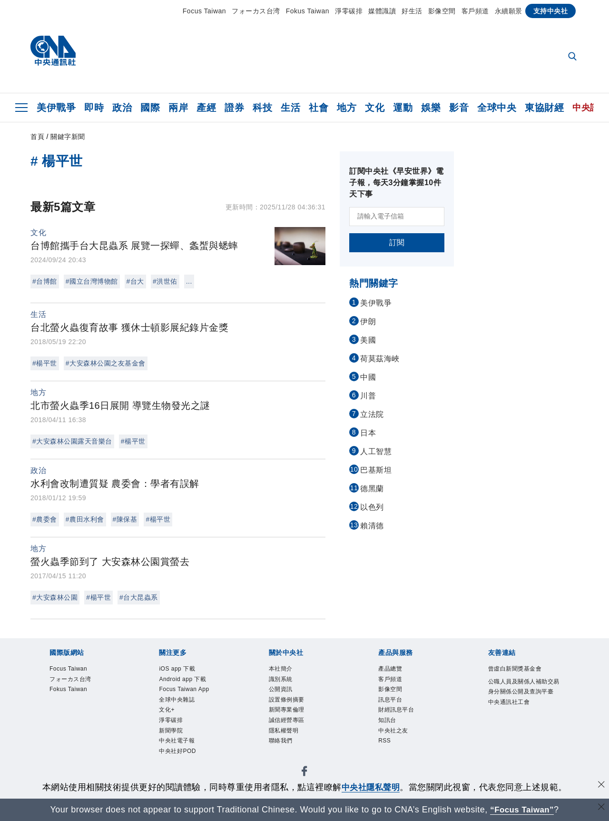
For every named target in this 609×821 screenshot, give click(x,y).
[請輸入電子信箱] (396, 216)
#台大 (135, 281)
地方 (346, 107)
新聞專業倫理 (289, 716)
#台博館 (44, 281)
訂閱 (397, 242)
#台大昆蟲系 (138, 597)
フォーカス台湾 (256, 11)
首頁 (37, 136)
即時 (94, 107)
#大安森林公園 (55, 597)
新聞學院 (173, 738)
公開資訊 (282, 692)
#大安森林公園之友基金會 (106, 363)
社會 (318, 107)
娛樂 (431, 107)
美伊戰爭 (56, 107)
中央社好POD (180, 762)
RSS (385, 750)
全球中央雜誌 (179, 704)
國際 (150, 107)
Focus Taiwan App (188, 692)
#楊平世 (44, 363)
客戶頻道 (475, 11)
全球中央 (496, 107)
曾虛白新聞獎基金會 (519, 669)
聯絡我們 (282, 750)
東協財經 (544, 107)
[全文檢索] (573, 57)
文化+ (168, 716)
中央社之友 (395, 738)
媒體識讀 (382, 11)
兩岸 (178, 107)
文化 (374, 107)
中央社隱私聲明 (371, 787)
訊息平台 (392, 704)
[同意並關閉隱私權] (601, 786)
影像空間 (442, 11)
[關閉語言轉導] (601, 808)
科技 (262, 107)
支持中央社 (550, 11)
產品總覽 (392, 669)
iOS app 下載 (180, 669)
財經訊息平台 (399, 716)
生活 (290, 107)
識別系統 (282, 681)
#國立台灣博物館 (92, 281)
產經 (206, 107)
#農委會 (44, 519)
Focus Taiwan (204, 11)
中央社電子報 (179, 750)
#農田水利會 (85, 519)
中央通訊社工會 (512, 717)
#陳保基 (125, 519)
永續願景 (508, 11)
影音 (459, 107)
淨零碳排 (349, 11)
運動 (403, 107)
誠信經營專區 (289, 727)
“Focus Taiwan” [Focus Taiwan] (522, 809)
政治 (122, 107)
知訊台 (388, 727)
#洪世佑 (165, 281)
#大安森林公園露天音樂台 (72, 441)
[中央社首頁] (53, 53)
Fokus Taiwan (307, 11)
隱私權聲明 (286, 738)
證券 (234, 107)
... (189, 281)
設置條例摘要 (289, 704)
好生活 (412, 11)
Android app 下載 (187, 681)
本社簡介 (282, 669)
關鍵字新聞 (67, 136)
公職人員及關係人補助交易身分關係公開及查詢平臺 (522, 694)
